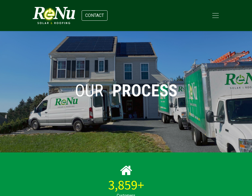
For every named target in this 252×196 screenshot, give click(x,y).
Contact (94, 15)
